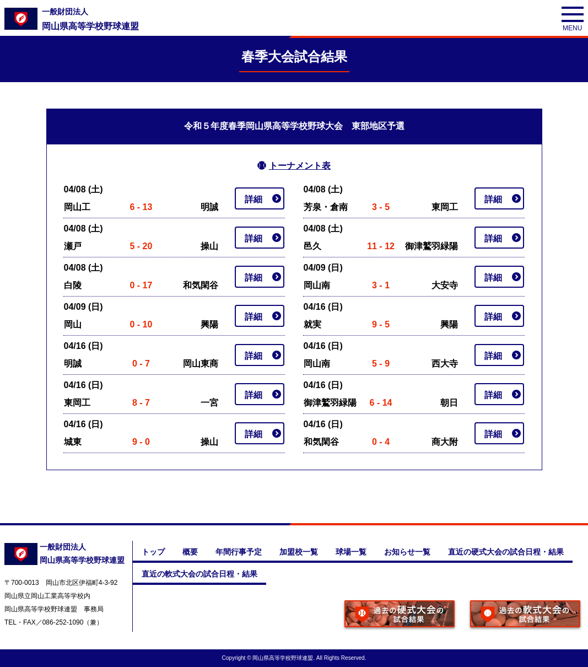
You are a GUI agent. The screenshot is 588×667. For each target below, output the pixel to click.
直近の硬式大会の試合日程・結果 (506, 551)
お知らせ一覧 (407, 551)
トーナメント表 (300, 165)
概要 (190, 551)
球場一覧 (351, 551)
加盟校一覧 (298, 551)
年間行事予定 (238, 551)
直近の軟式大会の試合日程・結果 (199, 573)
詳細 (253, 199)
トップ (153, 551)
